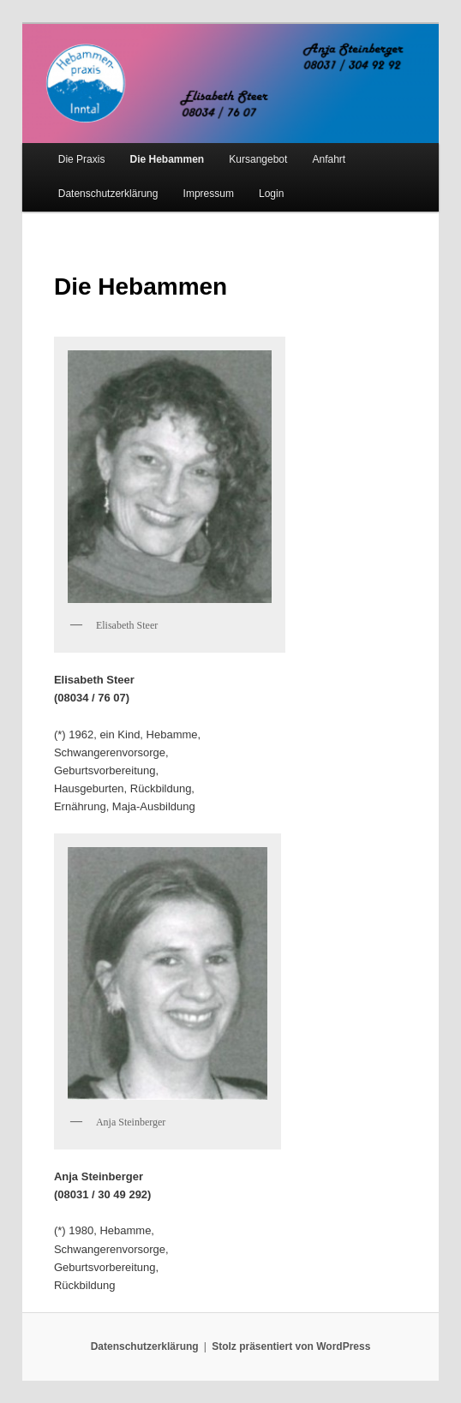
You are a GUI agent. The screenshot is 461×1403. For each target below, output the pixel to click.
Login (271, 194)
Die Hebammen (167, 159)
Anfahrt (328, 159)
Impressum (208, 194)
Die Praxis (81, 159)
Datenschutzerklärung (108, 194)
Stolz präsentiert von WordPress (291, 1346)
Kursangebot (258, 159)
